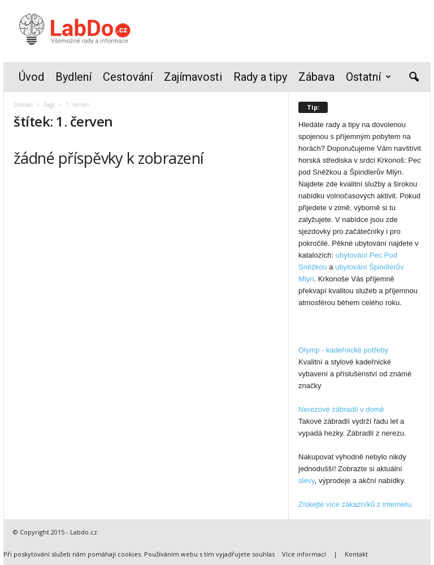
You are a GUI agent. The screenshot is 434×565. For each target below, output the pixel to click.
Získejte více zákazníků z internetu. (355, 504)
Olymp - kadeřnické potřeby (343, 350)
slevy (306, 480)
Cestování (128, 77)
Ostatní (368, 77)
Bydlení (73, 77)
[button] (413, 77)
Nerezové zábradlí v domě (341, 409)
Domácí (23, 104)
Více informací (304, 554)
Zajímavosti (193, 77)
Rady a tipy (260, 77)
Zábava (316, 77)
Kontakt (356, 554)
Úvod (31, 77)
